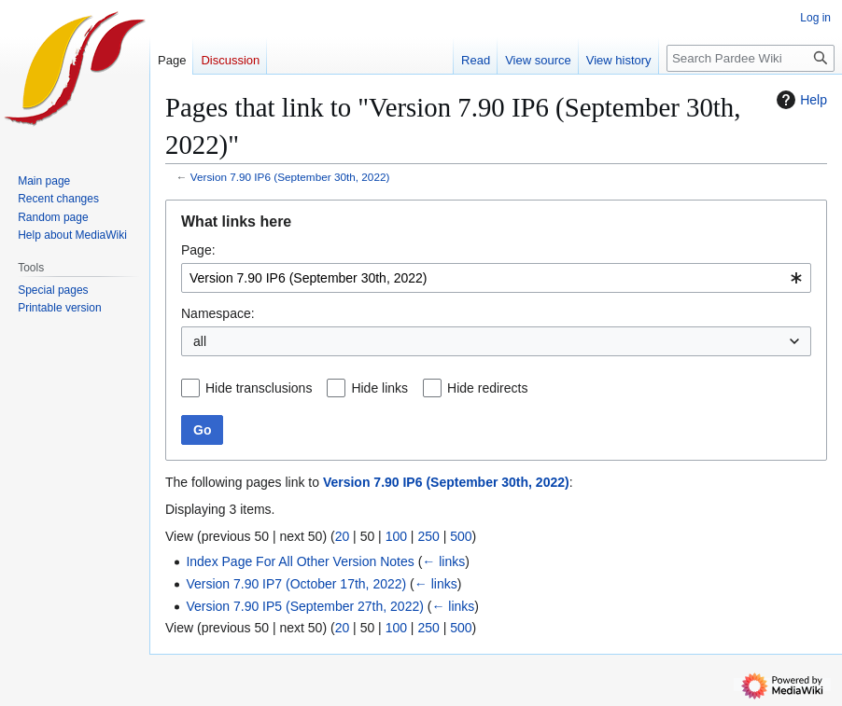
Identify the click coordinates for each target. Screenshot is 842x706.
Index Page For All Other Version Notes (300, 561)
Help (799, 99)
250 (428, 536)
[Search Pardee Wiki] (751, 58)
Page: (198, 249)
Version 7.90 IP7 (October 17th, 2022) (296, 583)
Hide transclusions (258, 388)
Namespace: (218, 313)
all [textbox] (199, 341)
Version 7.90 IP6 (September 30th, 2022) (290, 177)
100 (396, 536)
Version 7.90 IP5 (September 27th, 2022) (305, 606)
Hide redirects (487, 388)
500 (460, 536)
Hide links (379, 388)
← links (443, 561)
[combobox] (496, 278)
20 (342, 536)
